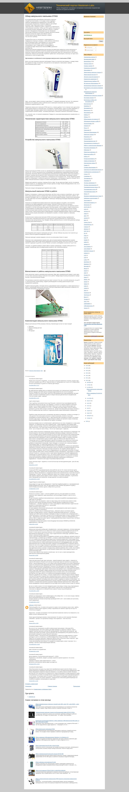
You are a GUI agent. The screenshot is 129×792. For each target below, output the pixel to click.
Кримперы (86, 106)
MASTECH (86, 262)
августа (89, 400)
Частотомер (87, 200)
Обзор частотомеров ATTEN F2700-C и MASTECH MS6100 (50, 770)
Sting (42, 370)
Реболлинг (86, 150)
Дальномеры (87, 70)
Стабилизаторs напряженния (91, 172)
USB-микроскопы (88, 305)
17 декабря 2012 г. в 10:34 (34, 602)
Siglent (85, 284)
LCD (85, 255)
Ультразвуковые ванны (90, 191)
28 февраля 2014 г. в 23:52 (34, 664)
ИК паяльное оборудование (91, 83)
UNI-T (85, 301)
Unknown (31, 605)
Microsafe (86, 266)
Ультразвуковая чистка (89, 189)
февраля (89, 415)
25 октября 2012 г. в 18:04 (34, 590)
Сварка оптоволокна (89, 161)
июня (88, 405)
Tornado (86, 299)
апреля (89, 410)
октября (89, 387)
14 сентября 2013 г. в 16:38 (34, 644)
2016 (87, 365)
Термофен (86, 180)
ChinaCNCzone (88, 224)
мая (88, 408)
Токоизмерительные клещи (91, 187)
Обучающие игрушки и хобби (91, 121)
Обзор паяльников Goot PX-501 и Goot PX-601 (47, 745)
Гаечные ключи (88, 63)
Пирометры (87, 136)
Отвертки (86, 125)
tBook (85, 297)
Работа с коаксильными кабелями (92, 145)
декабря (89, 382)
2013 (87, 373)
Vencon (86, 308)
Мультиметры (87, 112)
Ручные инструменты (89, 158)
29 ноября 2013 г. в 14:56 (34, 651)
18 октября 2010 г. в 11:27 (34, 398)
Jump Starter (87, 248)
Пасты (85, 128)
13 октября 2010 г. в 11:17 (34, 385)
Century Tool (87, 222)
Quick (85, 277)
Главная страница (52, 686)
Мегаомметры (87, 108)
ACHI (85, 209)
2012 (87, 375)
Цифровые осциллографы (90, 198)
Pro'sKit (86, 275)
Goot (85, 237)
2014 (87, 370)
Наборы (86, 114)
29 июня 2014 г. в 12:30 (33, 680)
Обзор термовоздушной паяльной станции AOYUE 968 (49, 753)
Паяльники (86, 130)
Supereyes (86, 292)
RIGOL (85, 279)
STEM (85, 288)
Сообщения (88, 47)
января (89, 418)
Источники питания (89, 97)
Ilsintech (86, 244)
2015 (87, 368)
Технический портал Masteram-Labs (75, 5)
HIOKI (85, 242)
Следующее (28, 686)
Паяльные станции (89, 134)
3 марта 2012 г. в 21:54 (33, 524)
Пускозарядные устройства (91, 143)
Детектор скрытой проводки (91, 76)
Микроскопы (87, 110)
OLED (85, 270)
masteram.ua (32, 696)
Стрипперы (87, 176)
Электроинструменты (89, 202)
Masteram (86, 264)
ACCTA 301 (87, 207)
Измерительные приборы (90, 81)
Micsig (85, 268)
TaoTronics (86, 295)
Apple (85, 213)
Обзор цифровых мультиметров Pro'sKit (46, 762)
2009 (87, 421)
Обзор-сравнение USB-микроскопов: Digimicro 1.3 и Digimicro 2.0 (52, 737)
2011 (87, 378)
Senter (85, 281)
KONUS (86, 253)
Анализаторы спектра (89, 57)
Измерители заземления (90, 79)
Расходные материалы (90, 147)
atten (85, 215)
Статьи (85, 174)
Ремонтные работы (89, 154)
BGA (85, 220)
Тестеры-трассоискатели (90, 185)
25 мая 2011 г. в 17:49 (33, 464)
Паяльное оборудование (34, 370)
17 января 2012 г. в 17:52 (34, 488)
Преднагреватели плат (89, 141)
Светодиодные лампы (89, 163)
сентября (89, 398)
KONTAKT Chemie (88, 251)
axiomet (86, 218)
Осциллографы (88, 123)
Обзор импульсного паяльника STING (41, 16)
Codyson (86, 226)
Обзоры (86, 117)
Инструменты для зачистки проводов (93, 87)
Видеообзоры (87, 61)
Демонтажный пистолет (90, 74)
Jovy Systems (87, 246)
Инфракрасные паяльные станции (92, 95)
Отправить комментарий (31, 684)
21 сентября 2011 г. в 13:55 (34, 479)
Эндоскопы (87, 204)
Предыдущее (76, 686)
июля (88, 403)
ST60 (85, 286)
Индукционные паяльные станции (92, 85)
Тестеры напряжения (89, 182)
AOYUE (86, 211)
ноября (89, 384)
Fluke (85, 235)
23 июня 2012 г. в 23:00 (33, 555)
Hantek (85, 240)
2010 (87, 380)
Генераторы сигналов (89, 68)
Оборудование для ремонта (91, 119)
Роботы (86, 156)
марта (88, 413)
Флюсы (86, 193)
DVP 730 (86, 231)
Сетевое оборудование (90, 167)
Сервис (86, 165)
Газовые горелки (88, 65)
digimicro (86, 229)
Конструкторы (87, 103)
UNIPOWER (87, 303)
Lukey (85, 259)
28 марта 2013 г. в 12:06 (33, 623)
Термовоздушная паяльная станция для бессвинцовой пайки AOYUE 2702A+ (55, 712)
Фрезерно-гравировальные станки (92, 196)
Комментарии (89, 50)
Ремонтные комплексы (90, 152)
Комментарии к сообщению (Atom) (42, 689)
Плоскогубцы (87, 139)
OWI (85, 273)
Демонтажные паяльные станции (92, 72)
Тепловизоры (87, 178)
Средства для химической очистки (92, 169)
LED (85, 257)
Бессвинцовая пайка (89, 59)
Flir (84, 233)
